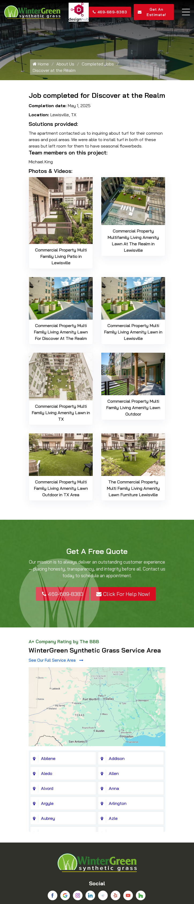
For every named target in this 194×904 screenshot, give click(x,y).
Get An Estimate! (152, 12)
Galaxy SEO (107, 897)
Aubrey (48, 745)
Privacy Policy (95, 885)
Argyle (47, 730)
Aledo (46, 700)
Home (41, 64)
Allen (114, 700)
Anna (114, 715)
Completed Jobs (98, 64)
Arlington (117, 730)
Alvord (47, 715)
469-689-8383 (110, 12)
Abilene (48, 685)
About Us (65, 64)
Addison (117, 685)
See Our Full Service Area (56, 660)
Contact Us (120, 885)
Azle (113, 745)
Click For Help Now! (123, 594)
